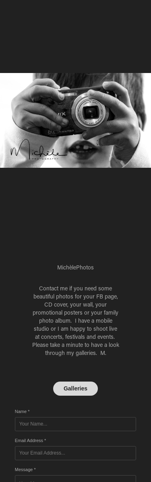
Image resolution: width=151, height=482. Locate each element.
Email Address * (30, 440)
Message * (25, 469)
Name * (22, 411)
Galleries (75, 388)
